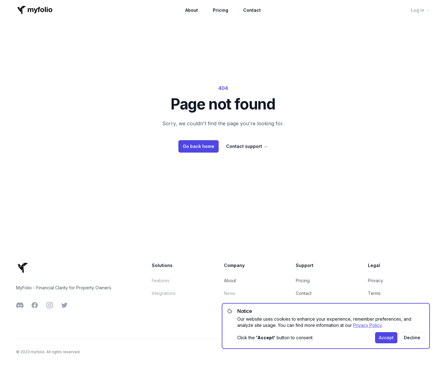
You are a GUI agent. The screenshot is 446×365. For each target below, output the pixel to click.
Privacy (375, 280)
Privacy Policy (367, 325)
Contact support (247, 146)
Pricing (220, 10)
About (191, 10)
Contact (252, 10)
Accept (386, 337)
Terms (374, 293)
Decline (412, 337)
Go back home (198, 146)
